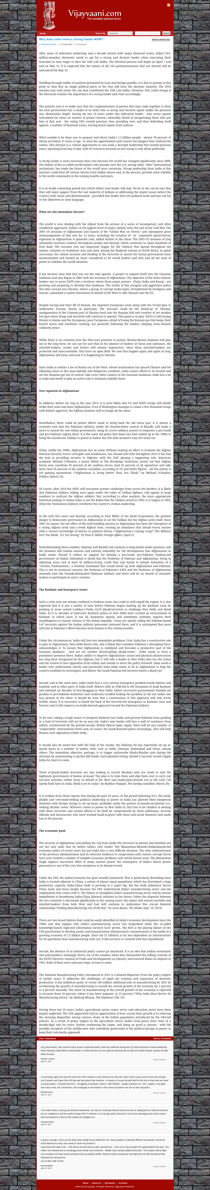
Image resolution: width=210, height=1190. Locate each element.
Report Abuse (160, 1059)
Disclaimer (110, 1183)
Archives (123, 1183)
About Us (96, 1183)
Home (43, 33)
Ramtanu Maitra (49, 44)
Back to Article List (160, 39)
